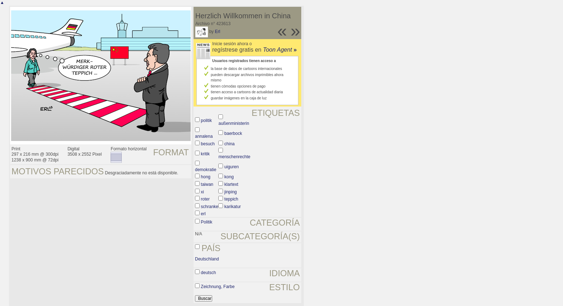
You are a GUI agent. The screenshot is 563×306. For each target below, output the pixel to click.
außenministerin (233, 123)
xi (202, 191)
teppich (231, 199)
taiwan (207, 184)
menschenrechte (234, 156)
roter (205, 199)
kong (229, 176)
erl (203, 213)
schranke (209, 206)
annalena (204, 136)
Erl (217, 31)
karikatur (232, 206)
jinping (230, 191)
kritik (205, 153)
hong (205, 176)
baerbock (233, 133)
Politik (206, 222)
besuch (208, 143)
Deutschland (207, 259)
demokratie (205, 169)
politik (206, 120)
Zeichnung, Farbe (217, 286)
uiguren (231, 166)
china (229, 143)
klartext (231, 184)
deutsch (208, 272)
